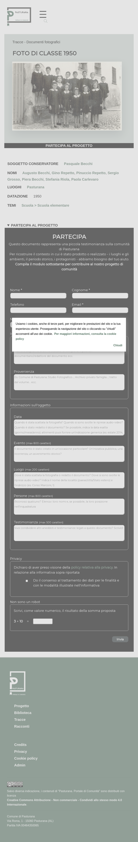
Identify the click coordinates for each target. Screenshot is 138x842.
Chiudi (117, 345)
